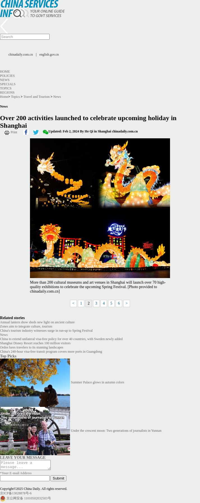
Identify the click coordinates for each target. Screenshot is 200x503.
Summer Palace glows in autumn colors (97, 382)
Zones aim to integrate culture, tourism (26, 326)
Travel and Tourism (36, 97)
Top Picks (8, 356)
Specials (7, 84)
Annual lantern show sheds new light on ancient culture (37, 322)
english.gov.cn (49, 54)
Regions (7, 92)
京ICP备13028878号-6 (16, 495)
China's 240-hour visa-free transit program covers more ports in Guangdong (51, 351)
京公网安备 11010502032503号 (28, 500)
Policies (7, 76)
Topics (5, 88)
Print (14, 132)
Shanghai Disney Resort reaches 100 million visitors (35, 343)
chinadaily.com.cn (20, 54)
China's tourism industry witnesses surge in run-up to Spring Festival (46, 331)
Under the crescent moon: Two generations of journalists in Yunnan (116, 431)
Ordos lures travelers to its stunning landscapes (31, 347)
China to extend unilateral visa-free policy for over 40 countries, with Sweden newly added (61, 339)
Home (5, 71)
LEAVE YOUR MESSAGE (23, 457)
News (5, 80)
